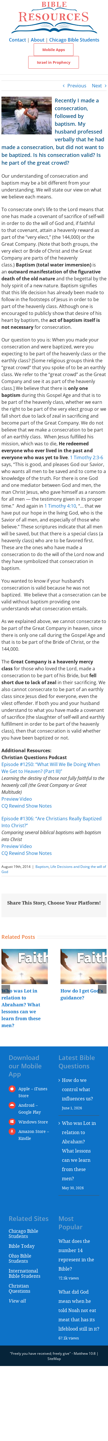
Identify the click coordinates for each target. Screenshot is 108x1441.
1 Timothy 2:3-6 (86, 457)
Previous (76, 85)
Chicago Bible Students (74, 40)
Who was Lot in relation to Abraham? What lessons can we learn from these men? (79, 1150)
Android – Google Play (29, 1108)
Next (97, 85)
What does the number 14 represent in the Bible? (76, 1255)
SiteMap (54, 1358)
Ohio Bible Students (20, 1258)
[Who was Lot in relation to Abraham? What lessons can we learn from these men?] (24, 952)
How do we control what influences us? (77, 1089)
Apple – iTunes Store (32, 1092)
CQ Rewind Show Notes (26, 806)
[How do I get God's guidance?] (83, 952)
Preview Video (16, 799)
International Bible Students (24, 1273)
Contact (17, 40)
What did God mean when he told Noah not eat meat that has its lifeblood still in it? (78, 1310)
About (37, 40)
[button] (5, 989)
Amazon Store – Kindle (33, 1135)
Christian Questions (19, 1288)
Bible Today (22, 1246)
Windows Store (33, 1122)
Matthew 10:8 (85, 1353)
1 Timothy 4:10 (60, 506)
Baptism (42, 866)
